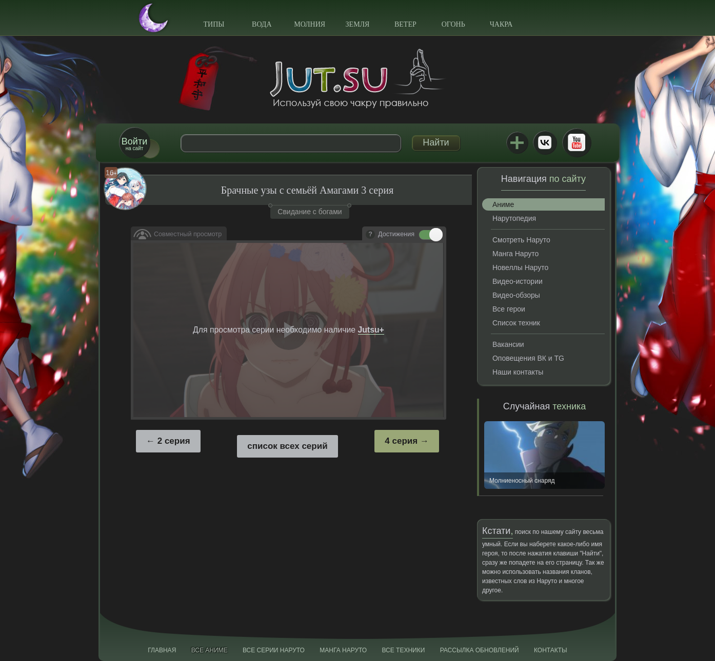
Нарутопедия (514, 218)
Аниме (503, 204)
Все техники (403, 650)
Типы (213, 24)
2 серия (173, 441)
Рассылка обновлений (479, 650)
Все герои (508, 309)
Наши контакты (517, 372)
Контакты (550, 650)
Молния (309, 24)
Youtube (576, 142)
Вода (261, 24)
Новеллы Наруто (520, 267)
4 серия (401, 441)
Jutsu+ (517, 142)
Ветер (405, 24)
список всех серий (287, 446)
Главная (162, 650)
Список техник (516, 323)
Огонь (453, 24)
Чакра (501, 24)
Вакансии (508, 344)
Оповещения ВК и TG (528, 358)
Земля (358, 24)
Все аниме (209, 650)
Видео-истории (517, 281)
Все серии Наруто (274, 650)
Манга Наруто (515, 254)
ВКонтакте (545, 142)
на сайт (134, 143)
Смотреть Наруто (521, 240)
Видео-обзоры (516, 295)
